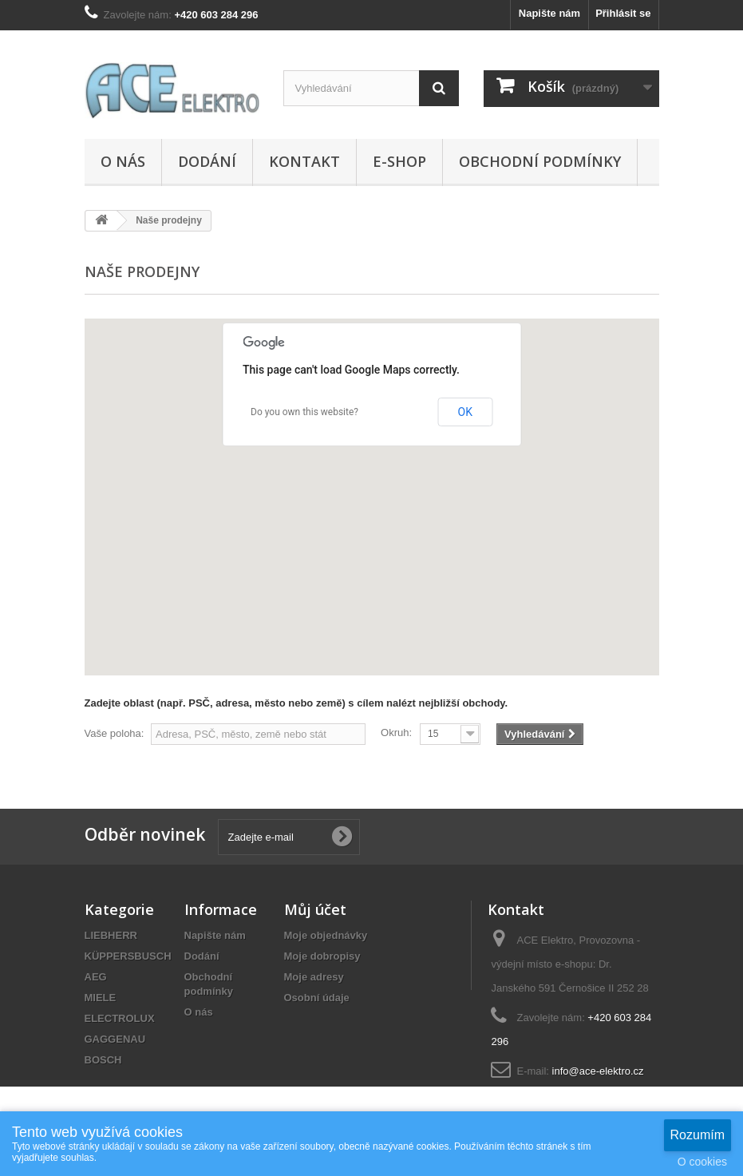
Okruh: (396, 732)
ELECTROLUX (120, 1018)
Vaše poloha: (114, 733)
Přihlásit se (622, 13)
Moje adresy (314, 977)
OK (465, 412)
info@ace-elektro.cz (598, 1071)
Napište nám (549, 13)
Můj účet (315, 909)
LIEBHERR (111, 935)
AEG (96, 977)
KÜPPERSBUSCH (128, 956)
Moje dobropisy (322, 956)
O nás (123, 161)
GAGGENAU (115, 1039)
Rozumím (697, 1135)
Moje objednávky (326, 935)
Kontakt (304, 161)
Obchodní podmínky (540, 161)
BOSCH (103, 1060)
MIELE (101, 998)
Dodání (207, 161)
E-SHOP (399, 161)
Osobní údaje (317, 998)
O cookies (702, 1161)
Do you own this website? (304, 412)
